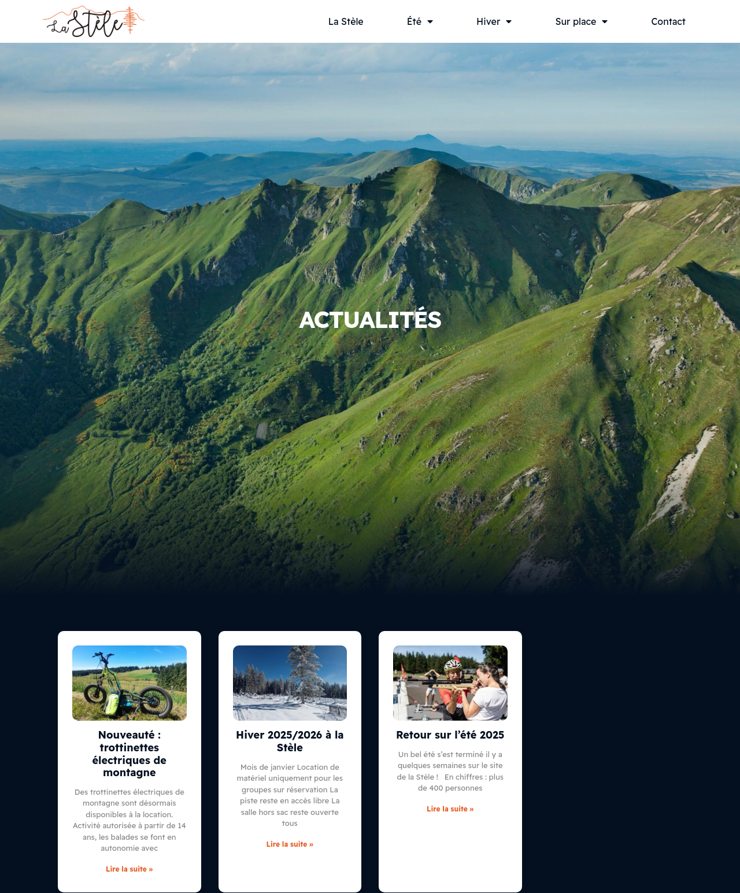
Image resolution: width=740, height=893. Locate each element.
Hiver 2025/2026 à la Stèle (289, 741)
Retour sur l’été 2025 (450, 734)
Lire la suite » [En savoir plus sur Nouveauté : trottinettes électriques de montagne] (129, 869)
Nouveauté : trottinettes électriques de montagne (129, 753)
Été (420, 21)
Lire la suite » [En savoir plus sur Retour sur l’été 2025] (450, 809)
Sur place (581, 21)
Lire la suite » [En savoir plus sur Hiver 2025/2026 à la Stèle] (290, 844)
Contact (668, 21)
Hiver (494, 21)
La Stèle (346, 21)
